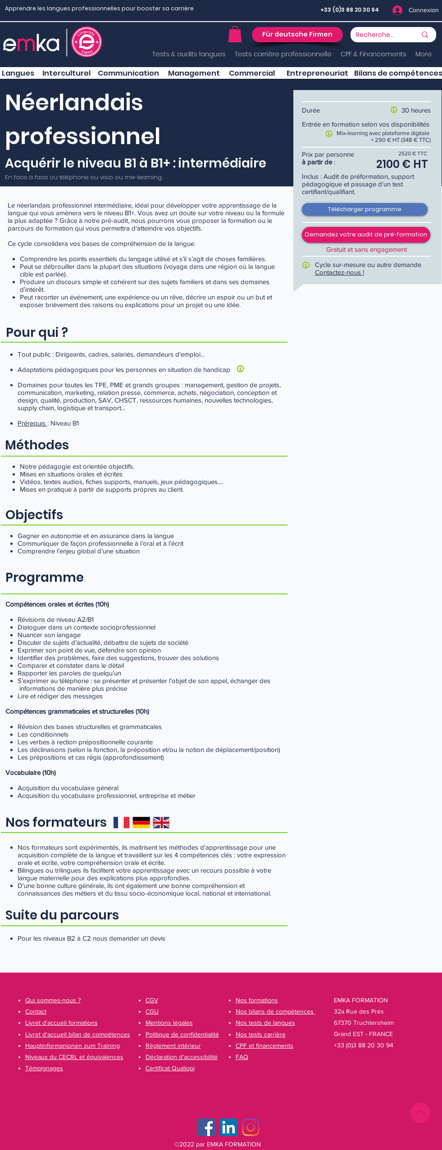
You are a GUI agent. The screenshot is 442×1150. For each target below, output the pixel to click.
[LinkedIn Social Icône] (228, 1127)
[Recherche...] (375, 35)
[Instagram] (251, 1127)
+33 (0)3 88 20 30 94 (349, 10)
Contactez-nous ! (339, 272)
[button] (235, 34)
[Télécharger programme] (365, 209)
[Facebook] (206, 1127)
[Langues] (18, 73)
